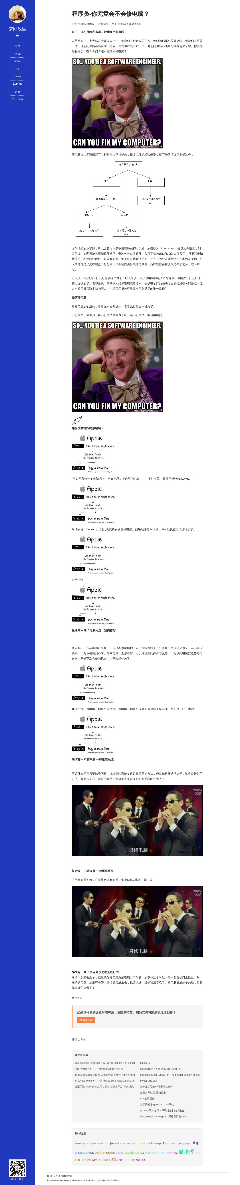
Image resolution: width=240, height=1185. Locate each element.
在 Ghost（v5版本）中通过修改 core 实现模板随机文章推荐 (108, 1080)
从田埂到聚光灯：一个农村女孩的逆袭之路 (99, 1068)
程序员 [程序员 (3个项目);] (107, 1160)
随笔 (106, 23)
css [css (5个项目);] (106, 1143)
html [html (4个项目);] (149, 1143)
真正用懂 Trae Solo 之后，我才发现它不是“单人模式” (104, 1086)
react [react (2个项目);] (85, 1153)
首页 (17, 46)
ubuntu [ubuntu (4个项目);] (120, 1152)
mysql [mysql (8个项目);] (180, 1143)
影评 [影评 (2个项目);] (176, 1153)
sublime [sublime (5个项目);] (100, 1152)
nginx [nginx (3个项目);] (188, 1143)
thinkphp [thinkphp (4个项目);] (110, 1152)
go (17, 68)
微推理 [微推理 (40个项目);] (187, 1152)
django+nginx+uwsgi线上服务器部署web (163, 1116)
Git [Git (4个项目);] (133, 1143)
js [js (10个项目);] (163, 1143)
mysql (17, 53)
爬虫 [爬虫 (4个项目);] (94, 1160)
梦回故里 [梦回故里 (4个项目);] (86, 1160)
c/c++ (17, 76)
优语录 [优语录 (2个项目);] (148, 1153)
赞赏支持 (86, 1020)
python (17, 84)
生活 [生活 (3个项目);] (100, 1160)
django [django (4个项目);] (113, 1143)
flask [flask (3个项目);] (128, 1143)
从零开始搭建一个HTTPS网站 (157, 1104)
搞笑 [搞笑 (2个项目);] (197, 1153)
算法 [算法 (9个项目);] (115, 1160)
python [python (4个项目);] (78, 1152)
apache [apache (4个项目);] (95, 1143)
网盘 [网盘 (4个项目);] (138, 1160)
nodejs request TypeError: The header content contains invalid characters (181, 1074)
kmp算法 (145, 1062)
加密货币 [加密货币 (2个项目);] (156, 1153)
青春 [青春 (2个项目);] (144, 1160)
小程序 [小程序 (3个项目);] (169, 1153)
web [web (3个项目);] (137, 1153)
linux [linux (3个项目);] (172, 1143)
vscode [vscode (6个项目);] (129, 1152)
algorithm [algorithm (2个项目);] (86, 1144)
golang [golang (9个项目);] (141, 1143)
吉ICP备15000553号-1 (108, 1180)
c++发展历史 (147, 1098)
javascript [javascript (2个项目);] (157, 1144)
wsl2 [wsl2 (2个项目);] (142, 1153)
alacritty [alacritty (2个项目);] (78, 1144)
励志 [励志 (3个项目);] (163, 1153)
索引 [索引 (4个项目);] (121, 1160)
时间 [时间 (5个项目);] (77, 1159)
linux (18, 61)
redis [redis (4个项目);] (91, 1152)
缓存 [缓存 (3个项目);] (127, 1160)
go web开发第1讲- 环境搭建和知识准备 (162, 1110)
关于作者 (17, 99)
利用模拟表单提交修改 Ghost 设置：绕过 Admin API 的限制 (108, 1074)
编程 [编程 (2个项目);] (133, 1160)
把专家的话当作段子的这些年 (156, 1086)
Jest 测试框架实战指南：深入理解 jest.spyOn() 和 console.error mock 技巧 (117, 1062)
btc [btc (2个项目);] (101, 1144)
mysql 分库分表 (149, 1080)
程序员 (78, 998)
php (17, 91)
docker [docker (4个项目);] (121, 1143)
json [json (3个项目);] (167, 1143)
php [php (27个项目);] (195, 1142)
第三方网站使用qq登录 (153, 1092)
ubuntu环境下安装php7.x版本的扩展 (160, 1068)
